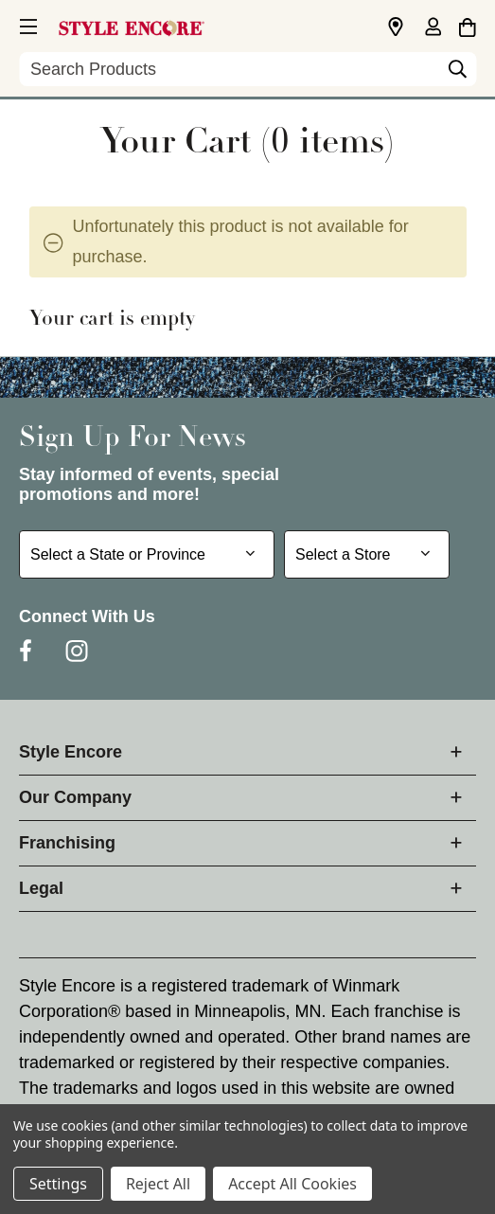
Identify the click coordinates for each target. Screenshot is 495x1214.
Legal (41, 888)
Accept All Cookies (292, 1183)
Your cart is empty (112, 320)
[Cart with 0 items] (467, 24)
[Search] (457, 74)
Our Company (75, 797)
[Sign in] (432, 28)
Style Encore (70, 751)
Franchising (67, 842)
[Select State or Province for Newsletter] (146, 554)
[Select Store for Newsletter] (367, 554)
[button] (26, 23)
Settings (58, 1183)
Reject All (158, 1183)
